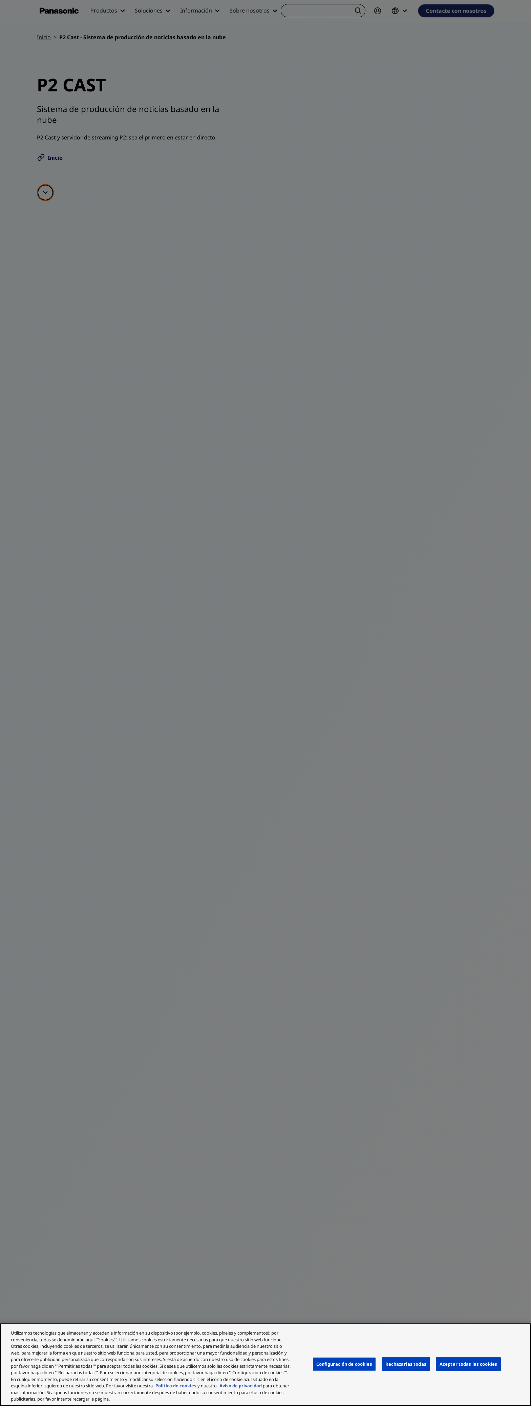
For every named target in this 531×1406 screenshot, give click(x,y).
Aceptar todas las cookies (468, 1364)
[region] (265, 1364)
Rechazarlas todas (405, 1364)
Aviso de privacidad (240, 1386)
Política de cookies (175, 1386)
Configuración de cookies (344, 1364)
